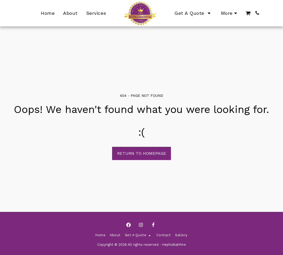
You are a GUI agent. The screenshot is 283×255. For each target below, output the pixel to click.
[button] (248, 13)
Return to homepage (141, 153)
